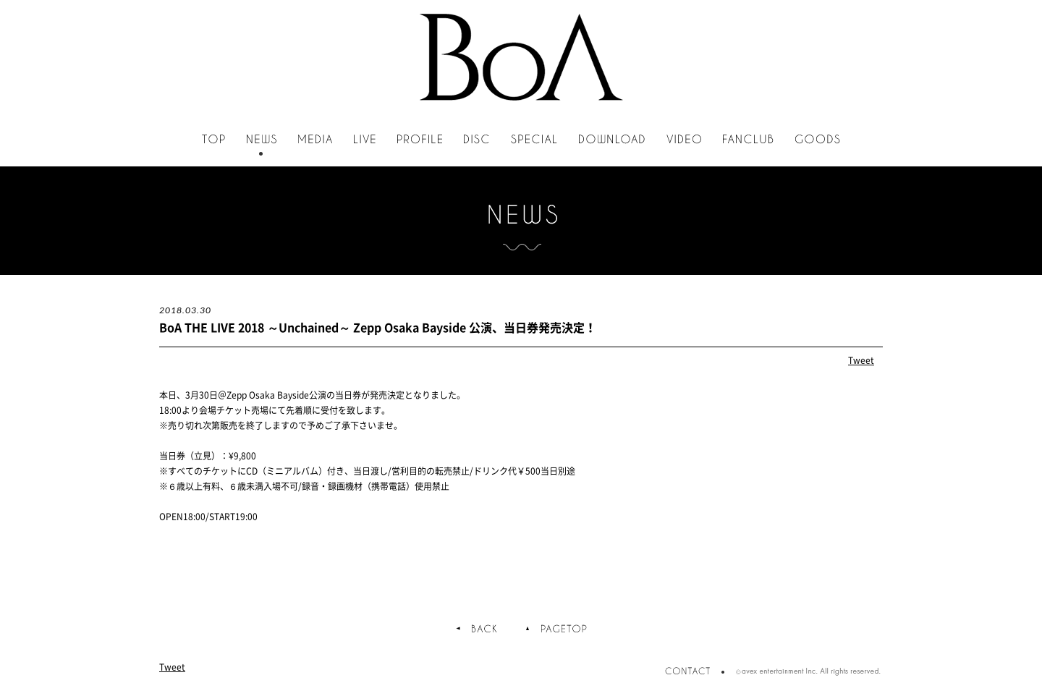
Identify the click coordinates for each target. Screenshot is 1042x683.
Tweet (861, 360)
